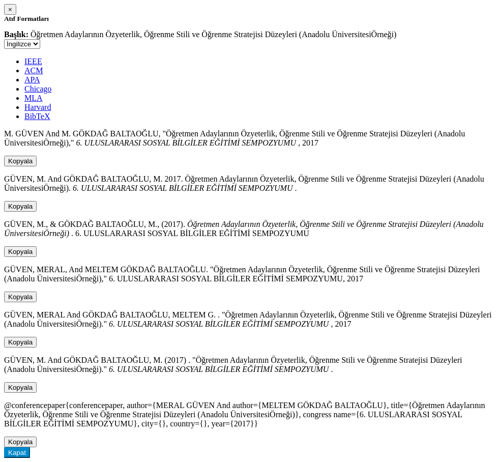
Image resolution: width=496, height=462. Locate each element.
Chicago (37, 88)
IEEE (33, 61)
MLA (33, 98)
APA (32, 79)
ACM (33, 70)
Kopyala (20, 161)
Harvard (37, 107)
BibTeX (37, 116)
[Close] (10, 9)
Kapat (17, 452)
